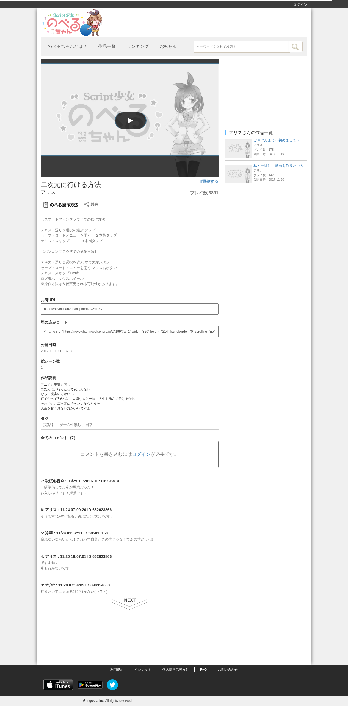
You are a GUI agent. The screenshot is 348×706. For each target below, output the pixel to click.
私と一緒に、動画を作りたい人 (278, 166)
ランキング (138, 46)
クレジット (143, 670)
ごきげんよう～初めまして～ (276, 140)
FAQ (203, 670)
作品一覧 (107, 46)
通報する (209, 181)
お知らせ (168, 46)
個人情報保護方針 (175, 670)
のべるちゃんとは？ (67, 46)
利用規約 (116, 670)
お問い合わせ (228, 670)
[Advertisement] (266, 223)
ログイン (300, 4)
